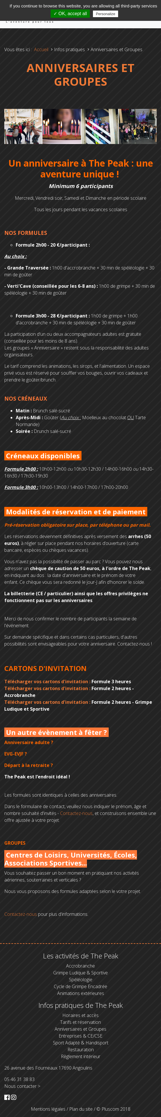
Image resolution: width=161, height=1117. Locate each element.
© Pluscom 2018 (113, 1109)
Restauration (80, 1049)
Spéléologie (80, 979)
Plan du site (81, 1109)
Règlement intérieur (80, 1056)
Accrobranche (80, 966)
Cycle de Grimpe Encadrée (80, 986)
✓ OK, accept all (70, 13)
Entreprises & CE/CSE (80, 1036)
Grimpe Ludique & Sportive (80, 973)
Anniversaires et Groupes (80, 1029)
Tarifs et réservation (80, 1022)
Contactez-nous (76, 813)
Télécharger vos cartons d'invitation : (47, 681)
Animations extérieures (80, 993)
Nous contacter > (22, 1086)
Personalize (105, 14)
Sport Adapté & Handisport (80, 1043)
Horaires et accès (80, 1015)
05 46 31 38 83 (19, 1079)
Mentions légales (48, 1109)
